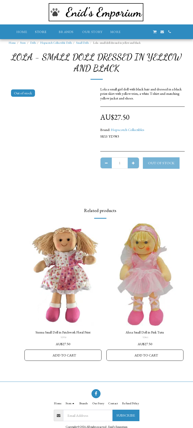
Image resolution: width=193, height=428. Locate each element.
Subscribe (125, 415)
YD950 (63, 338)
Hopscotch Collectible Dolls (56, 43)
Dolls (33, 43)
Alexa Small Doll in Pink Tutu (145, 332)
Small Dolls (82, 43)
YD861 (145, 338)
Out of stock (161, 162)
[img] (63, 275)
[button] (132, 31)
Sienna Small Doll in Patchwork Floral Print (63, 332)
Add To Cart (64, 355)
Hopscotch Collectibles (127, 129)
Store (23, 43)
